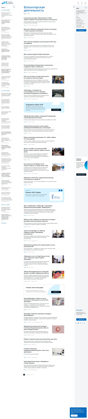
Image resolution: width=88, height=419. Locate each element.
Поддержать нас (79, 26)
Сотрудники (78, 19)
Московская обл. (34, 369)
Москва (32, 37)
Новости (25, 25)
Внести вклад (56, 109)
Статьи (25, 159)
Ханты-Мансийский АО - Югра (37, 322)
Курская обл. (34, 344)
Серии (25, 86)
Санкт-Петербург (34, 173)
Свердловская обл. (34, 240)
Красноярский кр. (35, 25)
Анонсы (25, 37)
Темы (25, 13)
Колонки (25, 309)
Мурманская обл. (34, 281)
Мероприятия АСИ (79, 20)
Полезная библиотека (80, 23)
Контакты (78, 17)
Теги (28, 13)
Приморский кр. (34, 72)
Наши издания (79, 25)
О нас (77, 16)
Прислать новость (79, 22)
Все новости (3, 223)
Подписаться (56, 292)
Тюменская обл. (34, 357)
